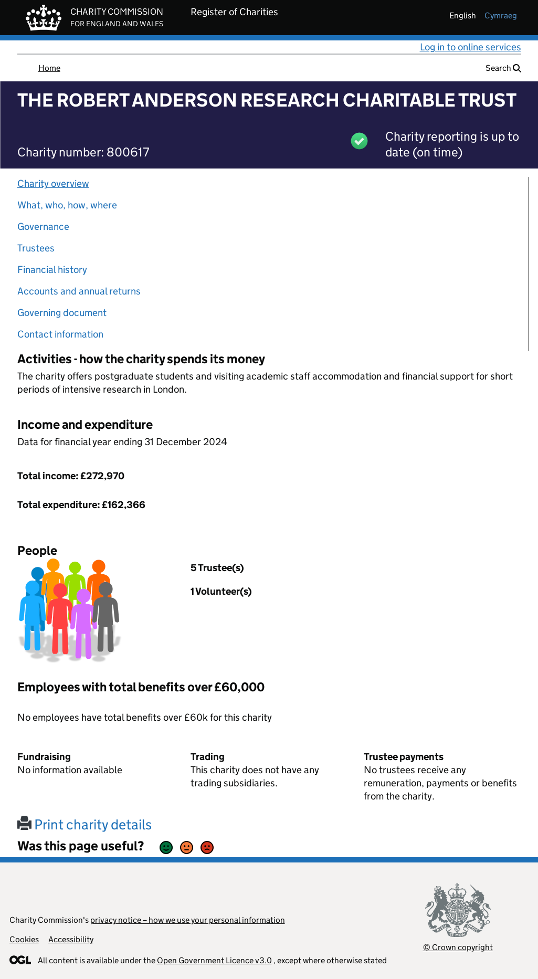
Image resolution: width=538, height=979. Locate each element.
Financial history (52, 270)
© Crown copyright (458, 947)
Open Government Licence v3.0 (214, 960)
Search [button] (503, 68)
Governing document (62, 313)
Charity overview (53, 183)
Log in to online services (470, 47)
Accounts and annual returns (79, 291)
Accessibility (70, 939)
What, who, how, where (67, 205)
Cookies (24, 939)
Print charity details (84, 824)
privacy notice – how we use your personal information (187, 920)
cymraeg (500, 15)
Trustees (36, 248)
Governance (43, 226)
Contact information (60, 334)
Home (49, 68)
